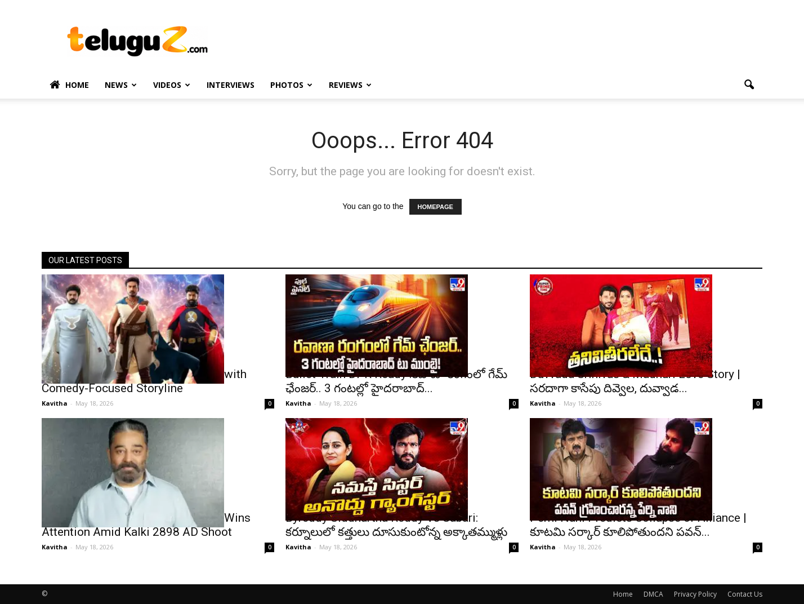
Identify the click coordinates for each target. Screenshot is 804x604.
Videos (171, 84)
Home (69, 85)
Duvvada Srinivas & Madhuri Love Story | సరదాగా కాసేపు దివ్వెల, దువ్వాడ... (635, 381)
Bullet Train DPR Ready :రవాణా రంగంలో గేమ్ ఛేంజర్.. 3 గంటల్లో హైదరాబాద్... (396, 381)
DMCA (653, 594)
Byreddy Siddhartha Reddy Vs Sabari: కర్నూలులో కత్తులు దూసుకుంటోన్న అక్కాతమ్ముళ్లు (396, 525)
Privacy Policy (695, 594)
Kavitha (55, 403)
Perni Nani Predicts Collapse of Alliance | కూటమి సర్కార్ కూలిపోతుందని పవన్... (638, 525)
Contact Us (744, 594)
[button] (748, 85)
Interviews (230, 84)
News (121, 84)
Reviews (350, 84)
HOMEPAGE (435, 206)
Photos (291, 84)
